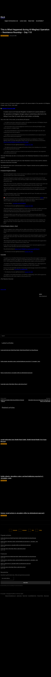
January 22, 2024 (29, 144)
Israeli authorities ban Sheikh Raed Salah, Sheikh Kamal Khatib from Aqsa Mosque (19, 350)
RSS (33, 530)
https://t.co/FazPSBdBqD (9, 142)
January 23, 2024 (29, 206)
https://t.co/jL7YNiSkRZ (20, 249)
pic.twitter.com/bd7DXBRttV (19, 203)
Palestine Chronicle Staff (8, 108)
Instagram (24, 530)
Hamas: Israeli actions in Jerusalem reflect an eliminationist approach (16, 373)
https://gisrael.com (43, 296)
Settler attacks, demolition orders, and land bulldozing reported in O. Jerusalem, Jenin (20, 361)
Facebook (15, 530)
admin (40, 294)
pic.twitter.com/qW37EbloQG (32, 249)
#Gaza (41, 197)
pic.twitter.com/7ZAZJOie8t (21, 142)
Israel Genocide (4, 35)
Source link (3, 289)
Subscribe (25, 582)
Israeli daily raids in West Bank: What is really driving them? (14, 384)
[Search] (49, 336)
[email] (7, 578)
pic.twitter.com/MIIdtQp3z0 (21, 269)
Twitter (40, 530)
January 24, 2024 (29, 251)
